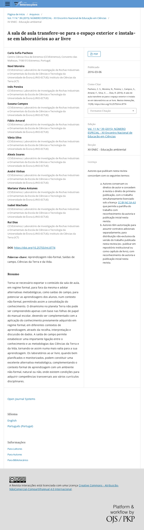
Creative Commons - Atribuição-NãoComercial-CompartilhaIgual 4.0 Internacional (64, 487)
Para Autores (15, 454)
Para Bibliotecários (18, 460)
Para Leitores (15, 448)
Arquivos (34, 14)
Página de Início (16, 14)
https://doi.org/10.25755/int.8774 (34, 247)
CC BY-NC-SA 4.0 (127, 202)
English (12, 420)
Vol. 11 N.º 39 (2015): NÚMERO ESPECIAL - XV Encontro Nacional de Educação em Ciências (57, 18)
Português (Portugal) (20, 426)
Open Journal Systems (21, 399)
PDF (95, 54)
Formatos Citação (100, 110)
